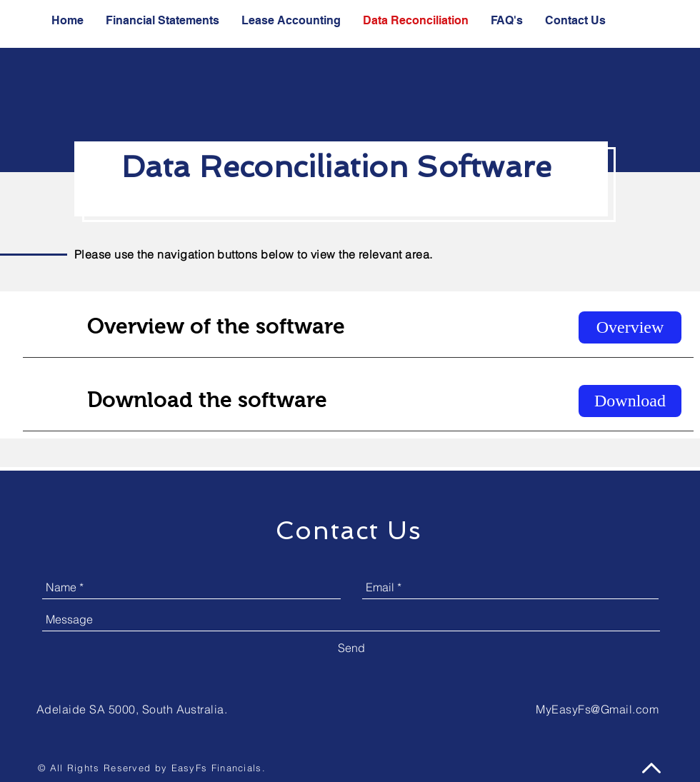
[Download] (630, 401)
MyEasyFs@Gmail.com (597, 709)
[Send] (351, 648)
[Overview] (630, 327)
